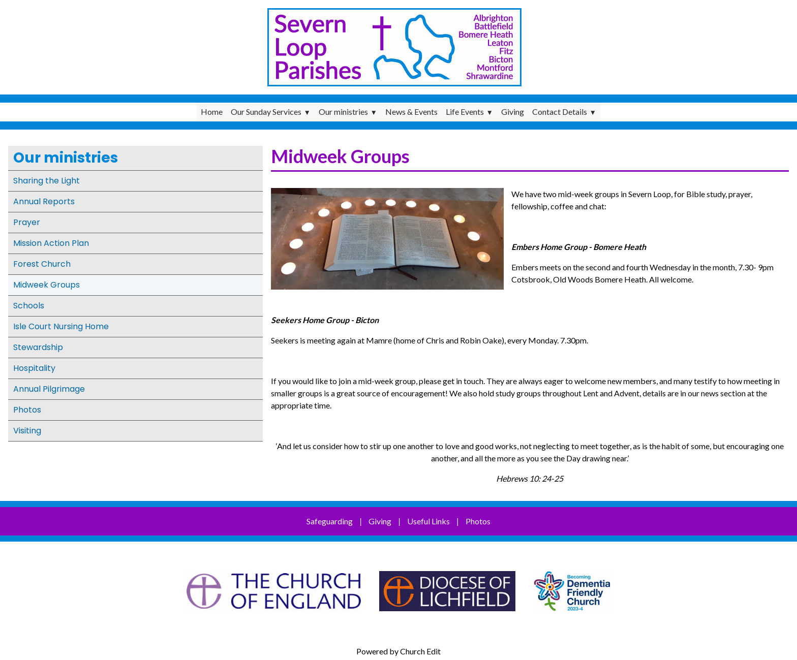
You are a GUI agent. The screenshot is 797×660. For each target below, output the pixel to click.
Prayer (26, 222)
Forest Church (42, 264)
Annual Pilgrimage (49, 389)
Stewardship (38, 347)
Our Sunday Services (266, 111)
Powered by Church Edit (398, 651)
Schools (28, 305)
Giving (512, 111)
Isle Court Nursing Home (61, 326)
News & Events (411, 111)
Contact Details (559, 111)
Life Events (465, 111)
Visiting (27, 430)
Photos (27, 410)
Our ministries (343, 111)
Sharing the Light (46, 180)
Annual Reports (44, 201)
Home (212, 111)
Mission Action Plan (51, 243)
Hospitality (34, 368)
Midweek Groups (46, 285)
